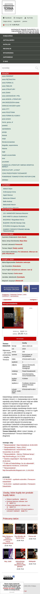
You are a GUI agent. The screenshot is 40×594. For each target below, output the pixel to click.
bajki (3, 152)
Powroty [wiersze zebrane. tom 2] (17, 502)
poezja (4, 132)
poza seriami (6, 119)
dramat (4, 135)
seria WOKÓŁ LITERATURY (11, 99)
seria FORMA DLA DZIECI (11, 115)
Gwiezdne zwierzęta (23, 262)
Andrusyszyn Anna (9, 192)
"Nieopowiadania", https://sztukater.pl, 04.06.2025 (21, 445)
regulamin (17, 21)
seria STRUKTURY (8, 89)
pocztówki (5, 162)
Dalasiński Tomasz (16, 294)
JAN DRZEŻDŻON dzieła (10, 102)
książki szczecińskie (9, 155)
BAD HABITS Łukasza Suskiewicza (15, 216)
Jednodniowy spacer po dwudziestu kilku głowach (20, 564)
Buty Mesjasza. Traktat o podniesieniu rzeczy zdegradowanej (8, 539)
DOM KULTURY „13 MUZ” (11, 170)
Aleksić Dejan (7, 189)
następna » (33, 299)
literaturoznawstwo (8, 142)
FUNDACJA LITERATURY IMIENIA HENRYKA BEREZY (18, 166)
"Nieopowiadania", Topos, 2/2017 (15, 447)
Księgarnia (5, 294)
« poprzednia (7, 299)
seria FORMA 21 (7, 83)
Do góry (38, 586)
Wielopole (32, 561)
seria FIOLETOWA (8, 112)
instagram (19, 18)
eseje (4, 139)
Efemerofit (19, 281)
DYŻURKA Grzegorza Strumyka (14, 226)
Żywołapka (21, 277)
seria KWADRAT (7, 76)
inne (3, 158)
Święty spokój (18, 248)
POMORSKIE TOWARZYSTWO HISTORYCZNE (18, 176)
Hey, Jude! (8, 561)
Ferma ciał (32, 536)
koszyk (7, 25)
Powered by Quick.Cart (20, 591)
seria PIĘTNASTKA (8, 79)
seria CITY (5, 109)
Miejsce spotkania (13, 499)
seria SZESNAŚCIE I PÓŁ (11, 96)
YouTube (30, 18)
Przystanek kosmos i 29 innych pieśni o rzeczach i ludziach (20, 510)
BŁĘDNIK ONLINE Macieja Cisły (14, 223)
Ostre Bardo (22, 237)
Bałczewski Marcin (9, 204)
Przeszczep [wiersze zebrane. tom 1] (18, 506)
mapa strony (7, 21)
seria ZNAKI (6, 92)
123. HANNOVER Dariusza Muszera (15, 213)
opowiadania (6, 129)
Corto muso (18, 273)
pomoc (25, 21)
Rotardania (17, 266)
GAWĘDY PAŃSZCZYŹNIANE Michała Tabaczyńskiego (16, 230)
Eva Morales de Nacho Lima (20, 537)
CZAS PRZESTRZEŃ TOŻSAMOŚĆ (14, 173)
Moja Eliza (23, 241)
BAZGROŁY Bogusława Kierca (13, 220)
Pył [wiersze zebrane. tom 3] (21, 270)
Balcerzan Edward (9, 198)
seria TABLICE (7, 86)
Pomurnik (18, 244)
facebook (8, 18)
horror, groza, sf (7, 122)
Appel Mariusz (8, 195)
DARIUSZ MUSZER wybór (11, 106)
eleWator (5, 180)
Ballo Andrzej (7, 201)
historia (4, 148)
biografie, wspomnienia (10, 145)
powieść (5, 125)
